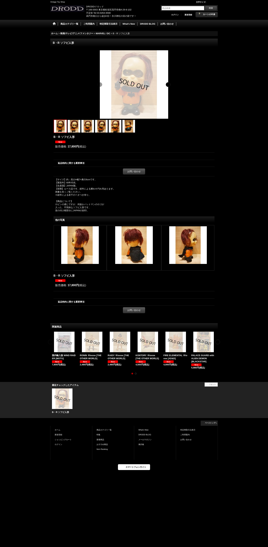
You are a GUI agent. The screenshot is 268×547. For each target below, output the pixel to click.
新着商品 (100, 440)
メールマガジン (145, 440)
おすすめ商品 (102, 444)
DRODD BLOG (144, 435)
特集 (98, 435)
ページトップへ (211, 423)
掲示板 (141, 444)
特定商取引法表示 (187, 430)
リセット (212, 384)
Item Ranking (102, 449)
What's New (143, 430)
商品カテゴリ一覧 (104, 430)
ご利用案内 (185, 435)
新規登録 (188, 15)
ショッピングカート (63, 440)
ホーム (57, 430)
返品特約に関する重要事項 (71, 163)
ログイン (175, 15)
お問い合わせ (134, 171)
